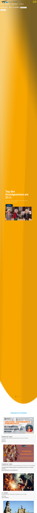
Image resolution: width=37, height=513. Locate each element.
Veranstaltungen (15, 4)
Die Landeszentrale (4, 7)
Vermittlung (21, 4)
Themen (2, 4)
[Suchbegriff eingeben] (3, 10)
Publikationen (8, 4)
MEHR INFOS (9, 205)
